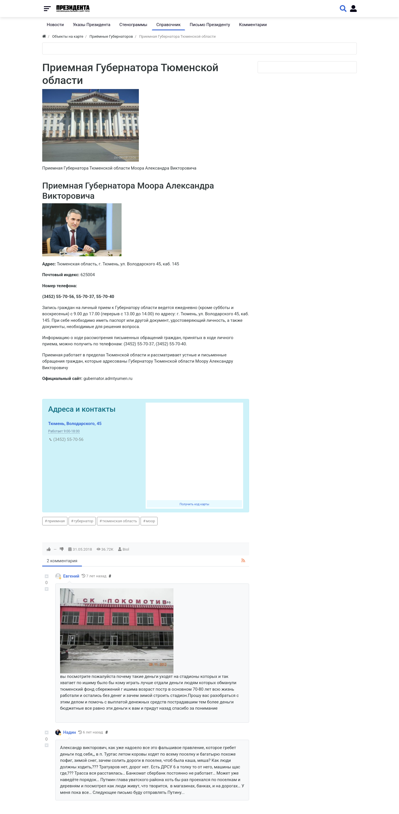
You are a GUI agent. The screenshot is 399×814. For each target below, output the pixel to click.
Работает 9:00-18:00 (64, 431)
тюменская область (119, 521)
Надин (69, 732)
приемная (56, 521)
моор (150, 521)
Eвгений (71, 576)
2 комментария (62, 560)
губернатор (83, 521)
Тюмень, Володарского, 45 (74, 423)
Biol (126, 549)
